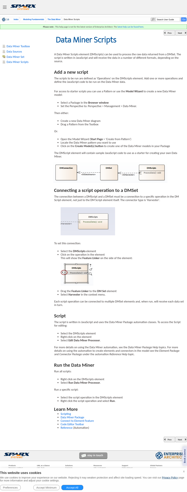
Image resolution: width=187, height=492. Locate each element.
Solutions (69, 465)
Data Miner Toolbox (18, 46)
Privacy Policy (170, 477)
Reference (66, 427)
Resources (98, 465)
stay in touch (95, 455)
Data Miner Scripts (17, 62)
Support (125, 465)
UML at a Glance (43, 465)
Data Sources (14, 51)
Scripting (66, 414)
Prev (170, 33)
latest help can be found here (130, 27)
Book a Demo (184, 456)
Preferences (10, 487)
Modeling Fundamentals (33, 19)
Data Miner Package (72, 417)
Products (12, 465)
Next (180, 33)
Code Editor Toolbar (72, 424)
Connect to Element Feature (77, 420)
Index (16, 19)
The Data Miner (54, 19)
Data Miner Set (15, 57)
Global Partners (156, 465)
